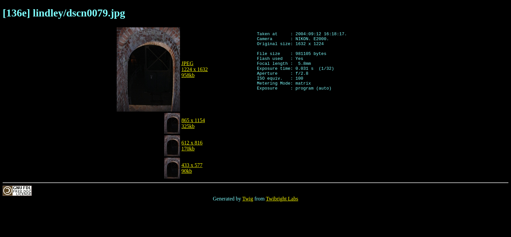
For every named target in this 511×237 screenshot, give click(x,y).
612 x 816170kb (191, 145)
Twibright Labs (282, 198)
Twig (247, 198)
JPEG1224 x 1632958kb (194, 69)
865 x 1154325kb (193, 123)
